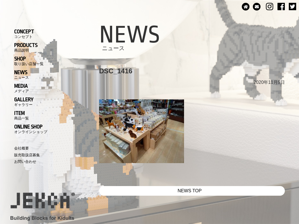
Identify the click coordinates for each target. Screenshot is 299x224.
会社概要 (21, 148)
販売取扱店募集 (27, 155)
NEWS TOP (190, 190)
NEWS (21, 74)
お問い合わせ (25, 161)
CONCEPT (24, 34)
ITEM (21, 115)
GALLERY (23, 102)
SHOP (29, 61)
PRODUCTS (25, 47)
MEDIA (21, 88)
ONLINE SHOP (30, 129)
